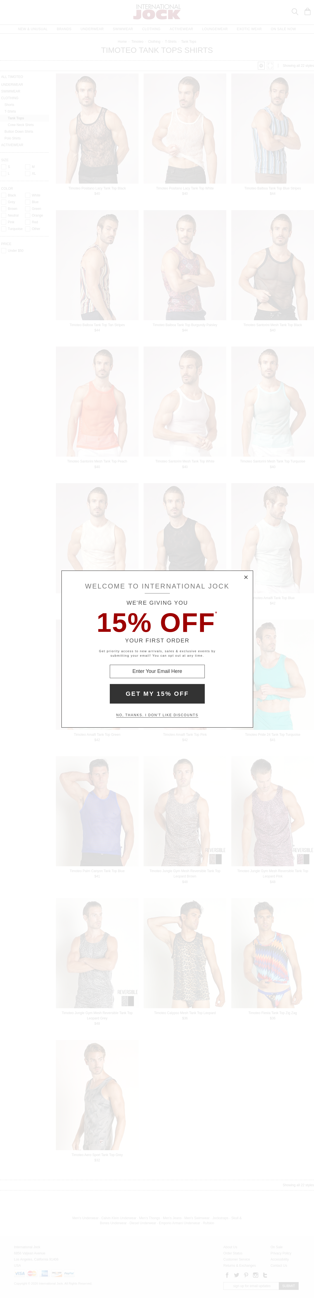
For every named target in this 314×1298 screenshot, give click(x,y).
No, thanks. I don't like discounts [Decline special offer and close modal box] (157, 715)
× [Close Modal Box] (246, 577)
